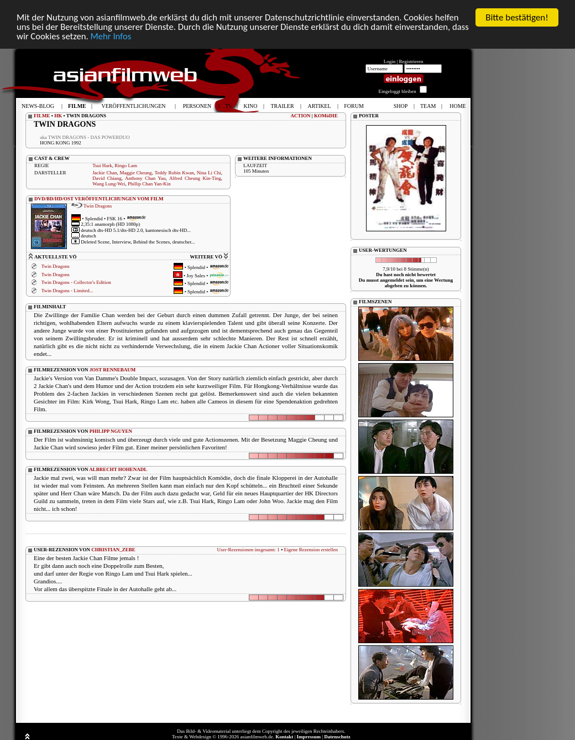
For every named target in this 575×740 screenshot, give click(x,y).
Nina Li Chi (209, 172)
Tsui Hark (102, 165)
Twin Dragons (97, 206)
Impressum (309, 736)
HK (58, 115)
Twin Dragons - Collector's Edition (76, 282)
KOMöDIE (326, 115)
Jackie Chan (104, 172)
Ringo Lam (125, 165)
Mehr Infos (131, 37)
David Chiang (107, 178)
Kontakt (284, 736)
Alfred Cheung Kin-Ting (195, 178)
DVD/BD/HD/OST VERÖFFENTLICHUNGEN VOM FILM (99, 198)
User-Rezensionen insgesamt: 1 (248, 549)
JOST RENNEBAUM (113, 369)
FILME (42, 115)
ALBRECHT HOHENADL (118, 469)
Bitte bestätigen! (516, 17)
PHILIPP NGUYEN (111, 431)
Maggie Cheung (135, 172)
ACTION (300, 115)
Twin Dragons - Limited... (67, 290)
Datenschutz (337, 736)
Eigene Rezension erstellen (311, 549)
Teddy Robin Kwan (174, 172)
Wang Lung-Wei (108, 184)
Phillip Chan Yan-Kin (149, 184)
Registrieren (411, 61)
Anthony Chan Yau (145, 178)
